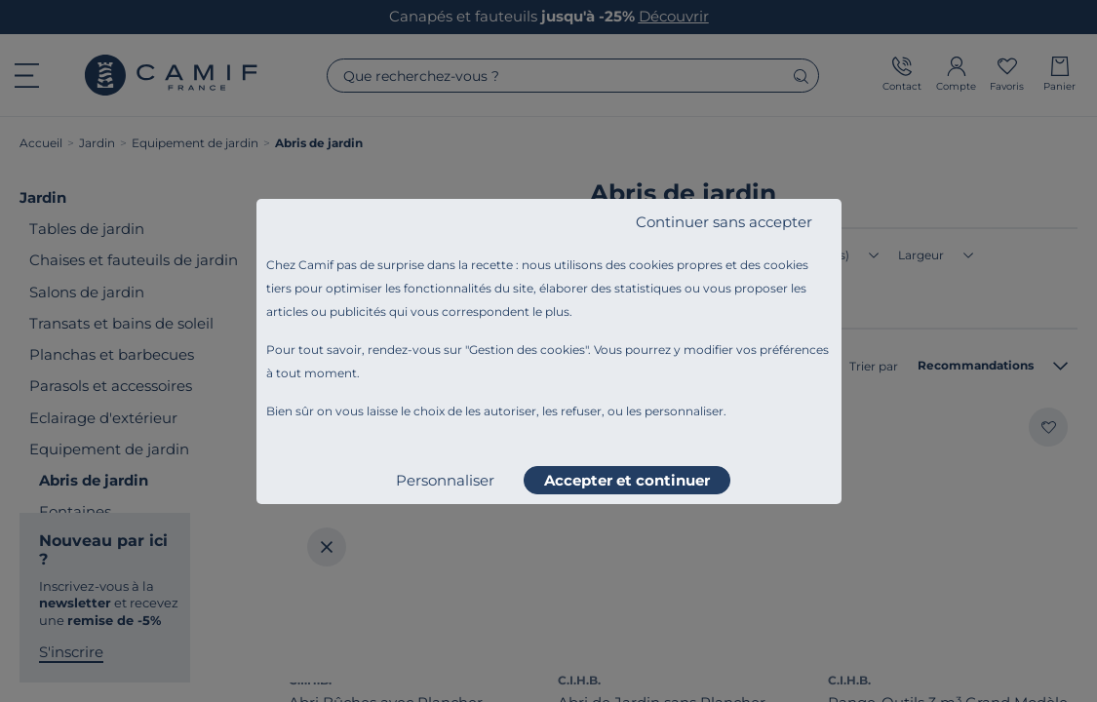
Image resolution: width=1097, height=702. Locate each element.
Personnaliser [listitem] (445, 480)
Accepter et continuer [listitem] (627, 480)
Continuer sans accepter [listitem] (724, 222)
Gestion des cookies (527, 349)
